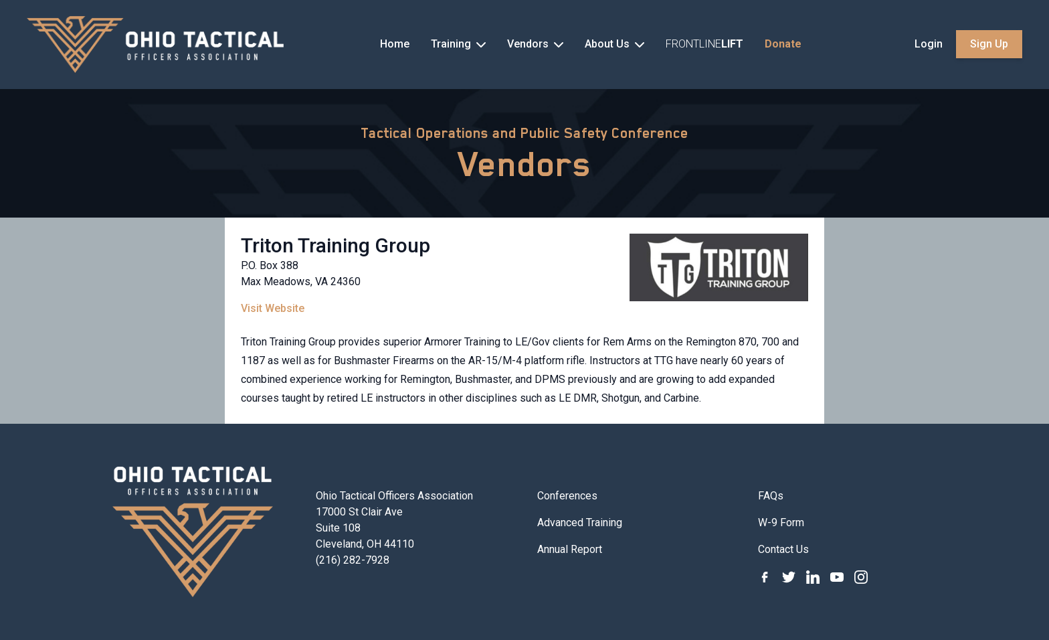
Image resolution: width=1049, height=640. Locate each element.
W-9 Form (781, 522)
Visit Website (272, 308)
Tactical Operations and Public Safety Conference (524, 133)
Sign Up (989, 43)
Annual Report (569, 549)
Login (929, 43)
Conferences (567, 495)
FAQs (770, 495)
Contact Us (783, 549)
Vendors (524, 164)
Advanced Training (579, 522)
